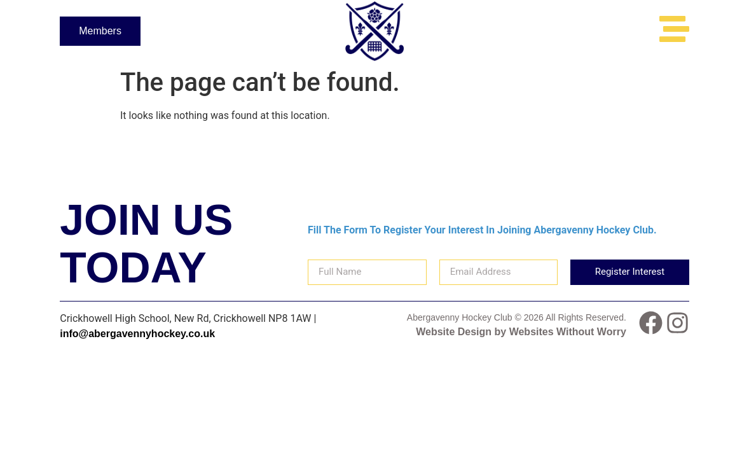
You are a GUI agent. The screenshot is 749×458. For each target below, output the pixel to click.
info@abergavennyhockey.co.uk (137, 333)
